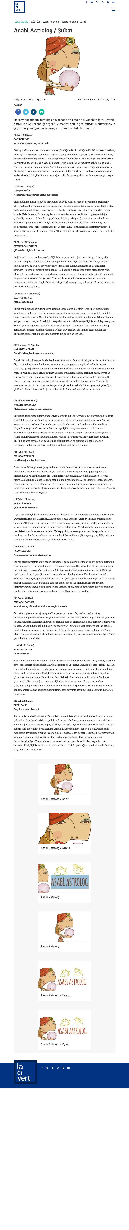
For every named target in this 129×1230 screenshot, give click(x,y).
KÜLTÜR (35, 21)
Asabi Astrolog (51, 21)
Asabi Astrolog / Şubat (74, 21)
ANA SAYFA (21, 21)
